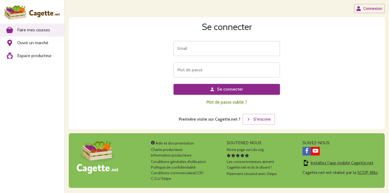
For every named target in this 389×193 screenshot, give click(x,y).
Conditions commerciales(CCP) (177, 172)
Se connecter (226, 89)
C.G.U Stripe (161, 178)
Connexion (369, 8)
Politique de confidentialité (173, 167)
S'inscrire (258, 119)
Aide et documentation (172, 143)
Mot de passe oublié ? (226, 102)
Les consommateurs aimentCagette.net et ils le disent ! (250, 162)
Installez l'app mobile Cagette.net (342, 162)
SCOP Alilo (367, 172)
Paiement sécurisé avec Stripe (252, 173)
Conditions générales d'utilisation (178, 161)
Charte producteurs (167, 149)
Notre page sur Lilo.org (245, 149)
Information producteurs (171, 155)
